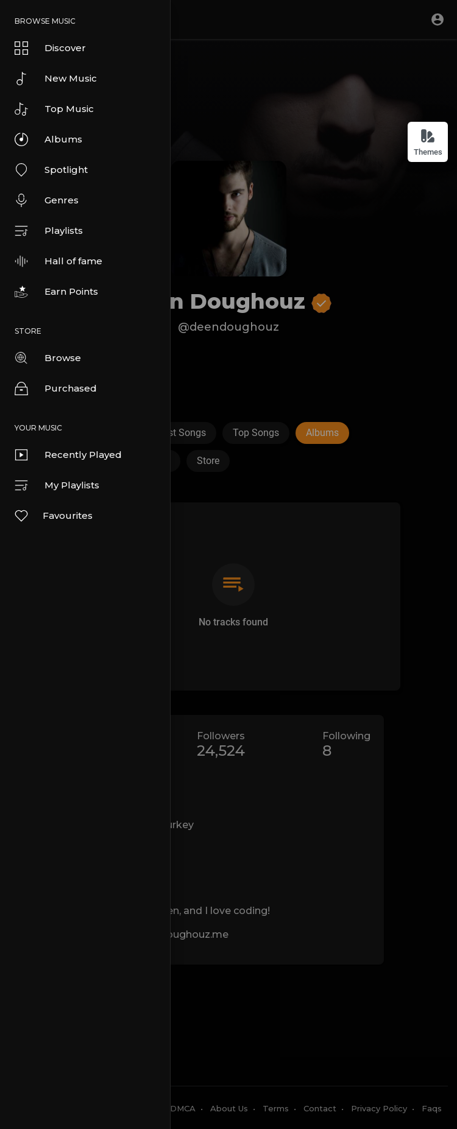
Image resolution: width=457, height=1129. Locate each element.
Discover (50, 48)
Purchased (56, 388)
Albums (48, 139)
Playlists (49, 230)
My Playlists (57, 485)
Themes (428, 142)
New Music (56, 78)
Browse (48, 358)
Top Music (54, 109)
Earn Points (56, 291)
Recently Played (68, 455)
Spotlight (51, 170)
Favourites (53, 516)
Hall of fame (58, 261)
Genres (47, 200)
